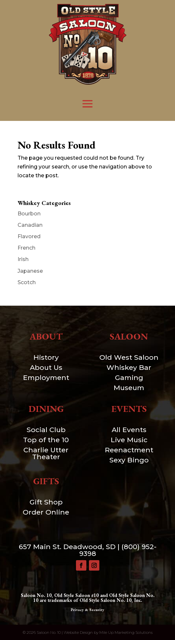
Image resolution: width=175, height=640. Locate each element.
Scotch (27, 282)
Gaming (129, 377)
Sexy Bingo (129, 460)
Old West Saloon (128, 357)
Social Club (46, 430)
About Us (46, 367)
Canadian (30, 225)
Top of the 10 (46, 440)
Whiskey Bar (128, 367)
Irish (23, 259)
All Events (129, 430)
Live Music (129, 440)
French (26, 248)
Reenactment (129, 450)
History (46, 357)
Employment (46, 377)
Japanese (30, 271)
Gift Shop (46, 502)
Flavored (29, 236)
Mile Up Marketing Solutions (126, 632)
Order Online (46, 512)
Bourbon (29, 214)
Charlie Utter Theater (46, 453)
